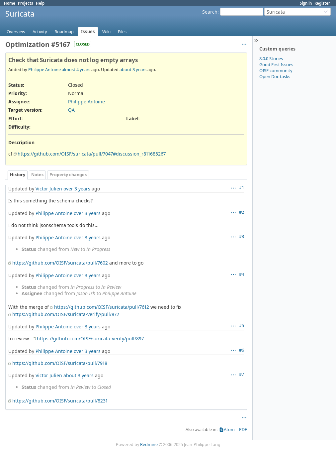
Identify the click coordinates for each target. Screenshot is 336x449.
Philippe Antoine (44, 69)
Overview (16, 32)
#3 (241, 236)
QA (71, 110)
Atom (229, 429)
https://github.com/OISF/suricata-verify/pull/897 (90, 338)
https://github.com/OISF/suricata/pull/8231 (60, 400)
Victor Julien (49, 188)
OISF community (276, 70)
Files (122, 32)
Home (9, 3)
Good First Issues (276, 64)
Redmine (149, 444)
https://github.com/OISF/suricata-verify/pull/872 (65, 314)
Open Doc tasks (274, 76)
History (17, 174)
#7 (241, 374)
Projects (25, 3)
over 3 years (76, 188)
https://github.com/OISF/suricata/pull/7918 (59, 363)
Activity (40, 32)
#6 (241, 350)
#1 (241, 187)
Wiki (106, 32)
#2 (241, 212)
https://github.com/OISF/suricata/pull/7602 (60, 263)
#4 (241, 274)
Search (209, 12)
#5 (241, 325)
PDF (243, 429)
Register (322, 3)
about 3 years (133, 69)
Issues (88, 32)
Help (40, 3)
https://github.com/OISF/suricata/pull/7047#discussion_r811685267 (92, 154)
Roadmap (64, 32)
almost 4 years (76, 69)
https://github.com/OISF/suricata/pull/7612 (101, 307)
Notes (37, 174)
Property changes (68, 174)
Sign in (306, 3)
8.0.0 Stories (271, 58)
